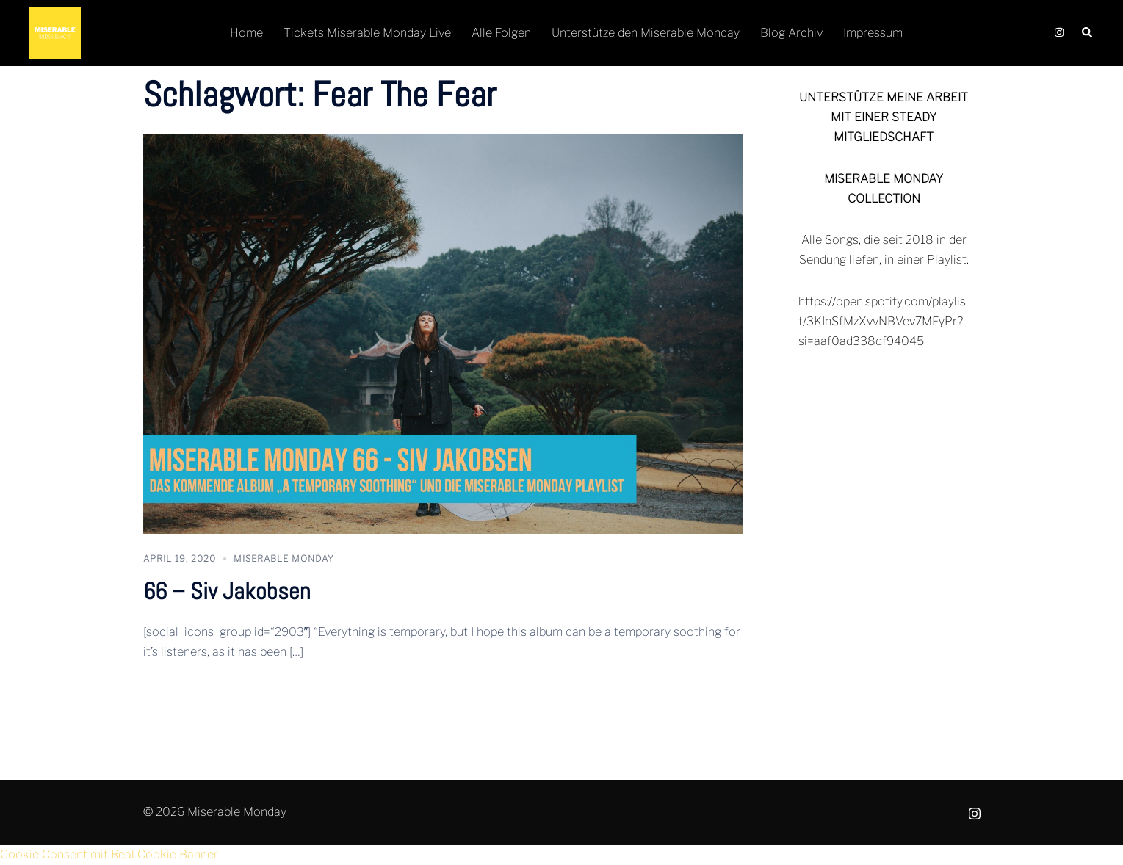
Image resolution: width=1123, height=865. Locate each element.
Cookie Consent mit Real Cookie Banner (109, 854)
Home (246, 33)
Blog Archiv (791, 33)
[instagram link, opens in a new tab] (1058, 33)
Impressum (873, 33)
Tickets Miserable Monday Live (367, 33)
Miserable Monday (284, 558)
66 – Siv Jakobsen (227, 591)
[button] (1088, 33)
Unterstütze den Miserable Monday (646, 33)
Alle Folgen (501, 33)
